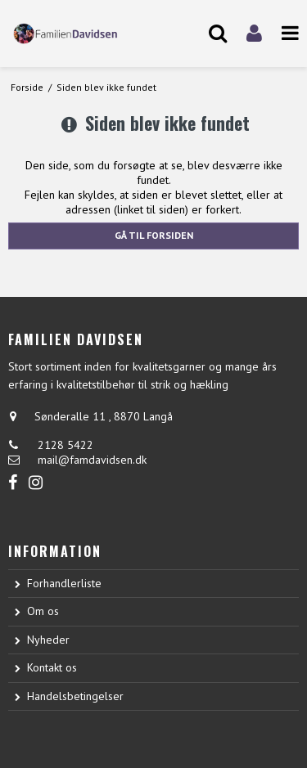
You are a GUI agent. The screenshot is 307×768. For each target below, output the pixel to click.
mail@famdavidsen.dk (92, 459)
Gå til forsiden (154, 235)
